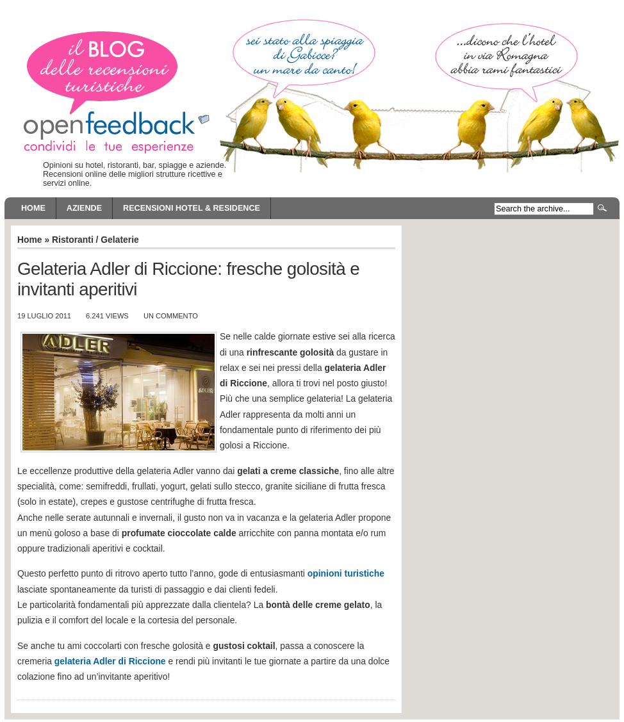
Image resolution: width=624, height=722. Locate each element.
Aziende (84, 208)
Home (33, 208)
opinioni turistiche (346, 573)
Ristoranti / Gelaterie (95, 239)
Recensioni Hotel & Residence (191, 208)
